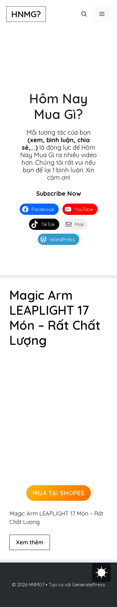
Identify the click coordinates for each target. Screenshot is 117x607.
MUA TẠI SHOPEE (58, 493)
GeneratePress (88, 585)
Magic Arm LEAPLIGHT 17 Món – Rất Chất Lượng (54, 317)
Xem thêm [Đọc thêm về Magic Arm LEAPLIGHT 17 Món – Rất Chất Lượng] (29, 542)
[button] (84, 14)
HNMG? (26, 13)
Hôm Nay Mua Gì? (58, 106)
